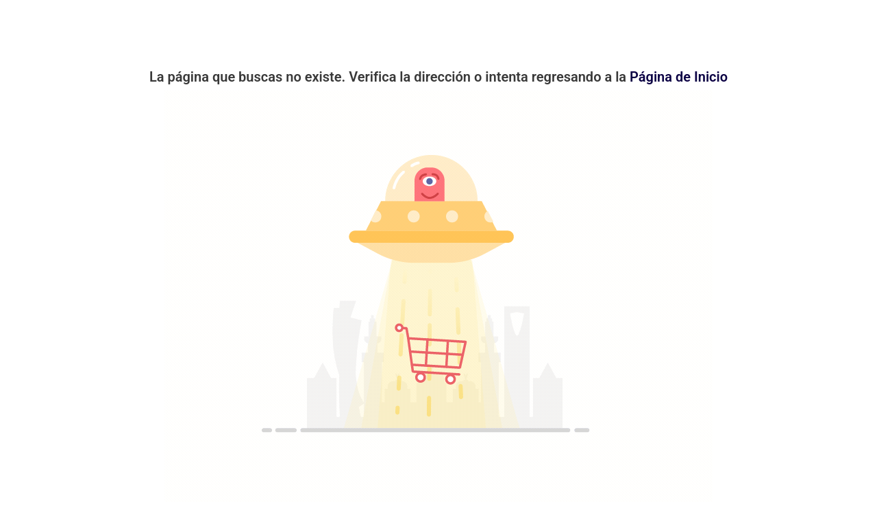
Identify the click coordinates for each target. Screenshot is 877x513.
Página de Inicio (679, 77)
